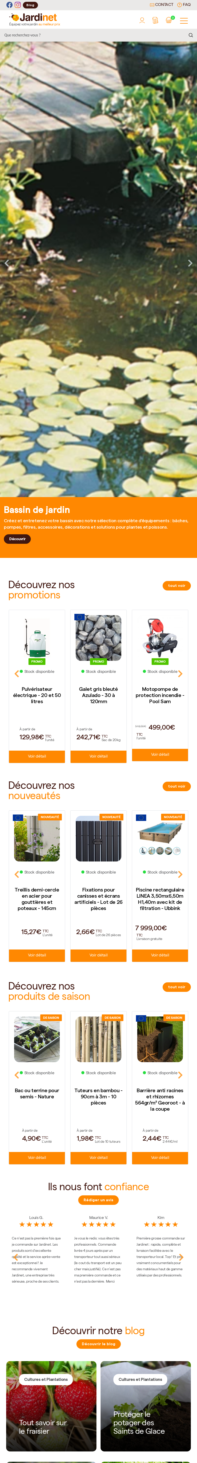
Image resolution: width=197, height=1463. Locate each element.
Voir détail (37, 757)
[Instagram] (18, 5)
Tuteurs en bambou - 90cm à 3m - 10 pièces (98, 1097)
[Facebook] (9, 5)
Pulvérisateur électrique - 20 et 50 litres (37, 695)
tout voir (176, 586)
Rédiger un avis (98, 1200)
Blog (30, 5)
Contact (161, 5)
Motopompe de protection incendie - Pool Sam (160, 695)
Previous (7, 263)
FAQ (184, 5)
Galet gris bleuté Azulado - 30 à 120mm (98, 695)
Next (190, 263)
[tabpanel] (98, 263)
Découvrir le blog (98, 1344)
